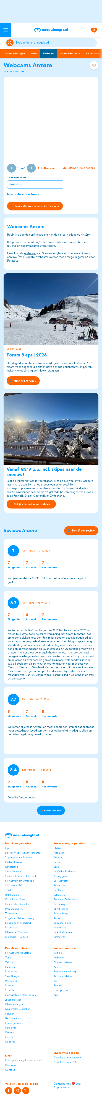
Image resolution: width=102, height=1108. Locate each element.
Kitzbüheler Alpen (15, 899)
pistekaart (62, 242)
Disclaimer (11, 1065)
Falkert (9, 1037)
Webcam (48, 53)
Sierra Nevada (13, 871)
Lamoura (10, 967)
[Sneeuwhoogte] (51, 30)
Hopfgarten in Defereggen (20, 994)
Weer (34, 53)
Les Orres (59, 890)
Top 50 (58, 952)
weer (51, 242)
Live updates (61, 990)
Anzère (85, 234)
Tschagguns (60, 876)
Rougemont (12, 981)
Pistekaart (92, 53)
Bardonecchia (13, 1018)
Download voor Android (67, 1057)
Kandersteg (11, 866)
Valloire (9, 962)
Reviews (58, 985)
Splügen (9, 1013)
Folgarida (10, 1027)
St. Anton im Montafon (18, 952)
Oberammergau (14, 1004)
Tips (56, 981)
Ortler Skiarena (13, 862)
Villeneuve (59, 894)
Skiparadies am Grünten (18, 857)
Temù (8, 957)
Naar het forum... (23, 380)
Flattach (58, 848)
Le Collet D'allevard (65, 871)
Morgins (9, 985)
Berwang (58, 857)
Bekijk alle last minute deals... (31, 504)
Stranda (9, 990)
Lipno (8, 848)
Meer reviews (51, 810)
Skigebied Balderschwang (19, 918)
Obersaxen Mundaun (16, 932)
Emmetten (59, 936)
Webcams (59, 957)
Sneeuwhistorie (70, 53)
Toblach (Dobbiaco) (65, 899)
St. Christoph (61, 908)
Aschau (57, 918)
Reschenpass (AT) (15, 908)
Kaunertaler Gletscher (17, 904)
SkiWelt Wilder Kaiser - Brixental (23, 852)
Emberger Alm (13, 1023)
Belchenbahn (12, 894)
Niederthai (11, 971)
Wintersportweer (63, 962)
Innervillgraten (13, 999)
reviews (11, 246)
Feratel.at (13, 260)
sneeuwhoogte (33, 242)
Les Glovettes (61, 880)
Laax (56, 866)
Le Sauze (10, 1041)
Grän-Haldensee (63, 932)
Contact (10, 1069)
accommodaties (31, 246)
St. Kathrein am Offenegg (19, 880)
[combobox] (56, 43)
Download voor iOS (65, 1062)
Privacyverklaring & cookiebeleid (23, 1060)
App (56, 994)
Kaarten (58, 967)
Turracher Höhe (62, 922)
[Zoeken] (56, 43)
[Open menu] (5, 30)
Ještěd (57, 862)
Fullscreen (46, 168)
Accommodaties (63, 976)
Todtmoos (11, 913)
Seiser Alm (59, 885)
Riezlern (9, 1032)
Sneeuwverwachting (65, 971)
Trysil (8, 890)
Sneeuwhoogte (15, 53)
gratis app (30, 253)
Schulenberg (61, 913)
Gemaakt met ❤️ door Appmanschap (67, 1085)
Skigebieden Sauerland (18, 922)
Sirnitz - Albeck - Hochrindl (20, 876)
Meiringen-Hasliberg (16, 936)
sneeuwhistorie (78, 242)
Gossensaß (59, 904)
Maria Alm (59, 852)
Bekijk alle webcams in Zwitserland (35, 206)
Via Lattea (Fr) (13, 885)
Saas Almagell (12, 976)
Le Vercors (11, 927)
